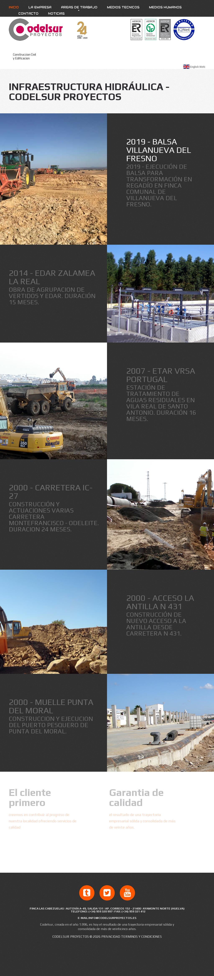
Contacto (28, 13)
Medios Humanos (165, 7)
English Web (197, 66)
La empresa (39, 7)
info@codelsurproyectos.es (112, 918)
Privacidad (110, 937)
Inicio (14, 7)
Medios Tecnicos (123, 7)
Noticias (56, 13)
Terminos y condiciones (141, 937)
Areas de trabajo (79, 7)
